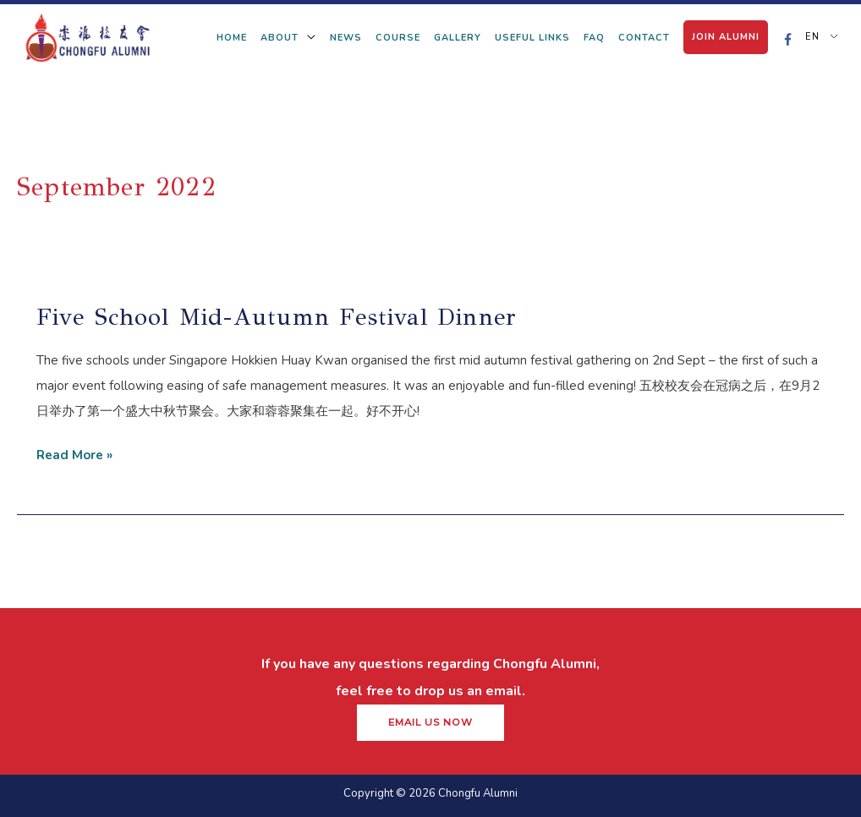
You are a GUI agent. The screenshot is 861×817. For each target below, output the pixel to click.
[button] (430, 723)
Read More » (74, 452)
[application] (307, 37)
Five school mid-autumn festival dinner (277, 317)
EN (810, 36)
